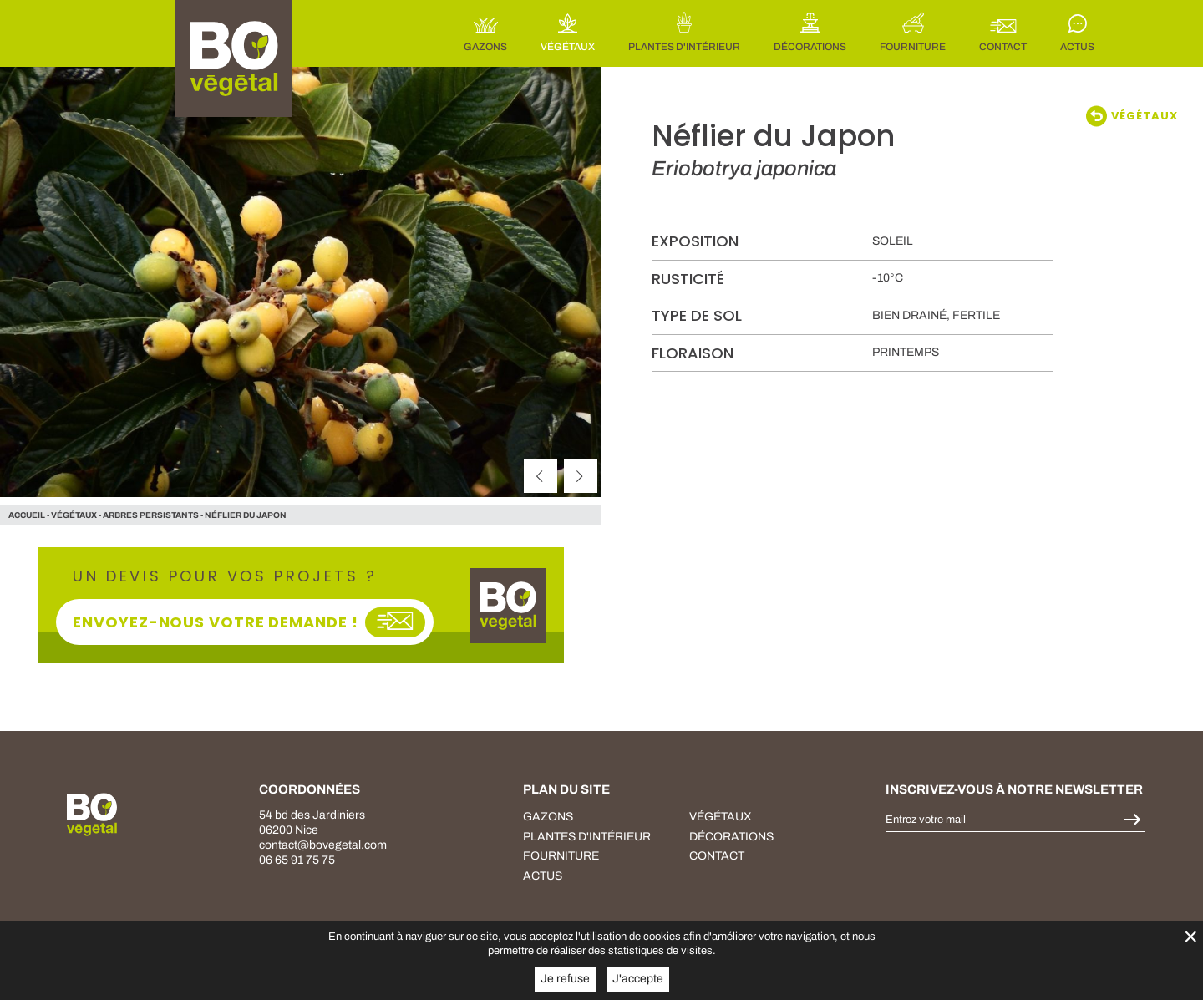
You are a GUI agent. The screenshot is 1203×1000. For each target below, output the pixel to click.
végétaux (74, 515)
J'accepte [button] (637, 978)
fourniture (561, 856)
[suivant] (580, 476)
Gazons (548, 816)
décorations (731, 836)
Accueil (26, 515)
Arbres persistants (151, 515)
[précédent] (540, 476)
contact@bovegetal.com (323, 845)
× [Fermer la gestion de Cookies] (1190, 936)
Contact (716, 856)
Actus (542, 876)
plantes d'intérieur (587, 836)
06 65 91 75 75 (297, 860)
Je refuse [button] (565, 978)
